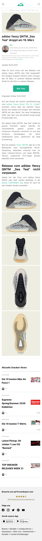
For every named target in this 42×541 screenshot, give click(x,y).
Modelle (13, 529)
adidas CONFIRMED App (12, 183)
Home (3, 10)
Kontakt (5, 534)
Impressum (6, 531)
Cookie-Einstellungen (19, 534)
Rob (11, 45)
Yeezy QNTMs (22, 145)
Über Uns (17, 531)
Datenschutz (28, 531)
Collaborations (25, 529)
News (7, 10)
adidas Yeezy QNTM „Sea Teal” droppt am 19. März (24, 10)
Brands (5, 529)
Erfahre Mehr (19, 59)
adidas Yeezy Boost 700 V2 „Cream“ (23, 104)
